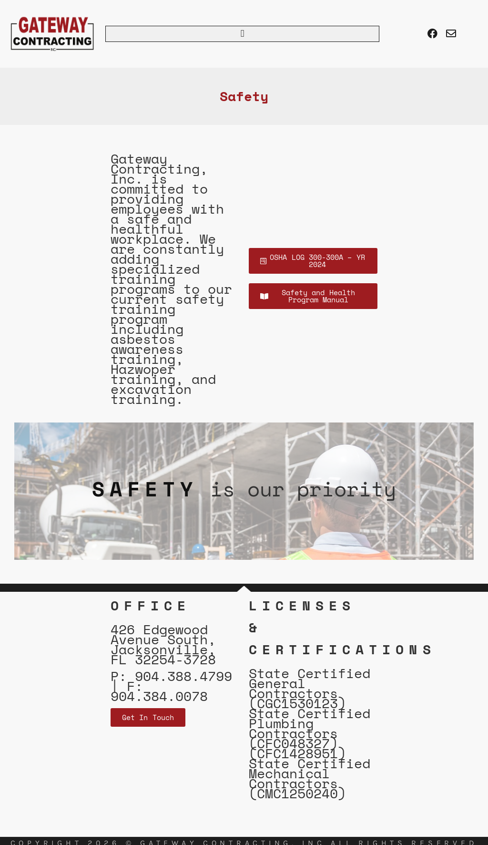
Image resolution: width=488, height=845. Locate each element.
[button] (242, 34)
